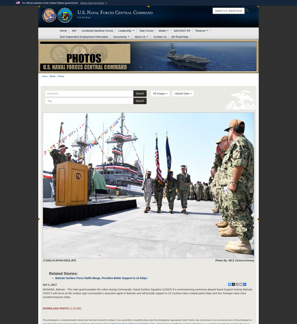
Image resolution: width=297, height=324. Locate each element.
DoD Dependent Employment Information (84, 36)
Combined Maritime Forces (97, 30)
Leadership (126, 30)
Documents (121, 36)
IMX (74, 30)
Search (140, 93)
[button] (94, 3)
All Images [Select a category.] (160, 93)
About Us (142, 36)
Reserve (201, 30)
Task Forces (146, 30)
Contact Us (159, 36)
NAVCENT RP (182, 30)
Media (164, 30)
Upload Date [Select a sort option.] (182, 93)
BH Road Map (180, 36)
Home (63, 30)
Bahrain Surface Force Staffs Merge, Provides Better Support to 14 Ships (101, 278)
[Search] (229, 11)
